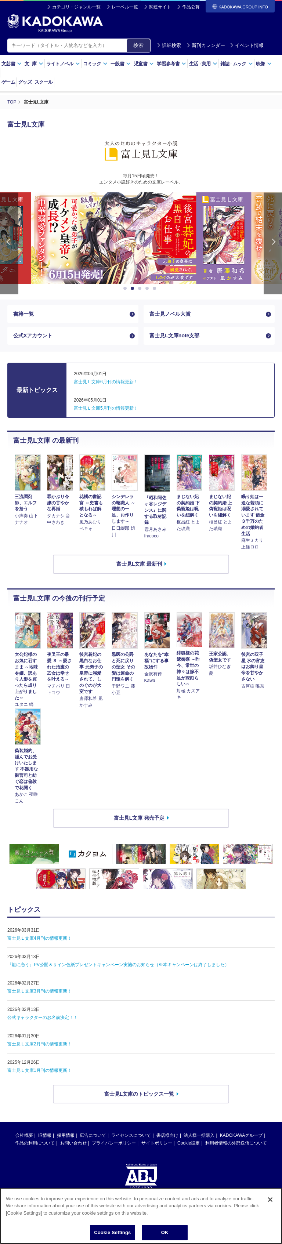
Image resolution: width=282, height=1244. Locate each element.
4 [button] (148, 288)
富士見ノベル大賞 (170, 314)
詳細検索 (169, 45)
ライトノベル (63, 63)
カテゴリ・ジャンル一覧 (76, 7)
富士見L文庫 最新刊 (139, 564)
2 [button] (134, 288)
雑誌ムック (236, 63)
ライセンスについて (131, 1135)
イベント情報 (247, 45)
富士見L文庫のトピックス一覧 (139, 1094)
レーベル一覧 (125, 7)
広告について (93, 1135)
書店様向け (167, 1135)
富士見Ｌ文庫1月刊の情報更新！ (39, 1070)
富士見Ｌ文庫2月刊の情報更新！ (39, 1044)
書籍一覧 (23, 314)
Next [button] (273, 243)
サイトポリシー (156, 1143)
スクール (44, 82)
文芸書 (11, 63)
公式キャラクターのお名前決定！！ (42, 1017)
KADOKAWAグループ (241, 1135)
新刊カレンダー (206, 45)
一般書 (121, 63)
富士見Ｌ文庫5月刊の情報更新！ (106, 408)
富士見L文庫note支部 (174, 335)
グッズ (25, 82)
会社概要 (24, 1135)
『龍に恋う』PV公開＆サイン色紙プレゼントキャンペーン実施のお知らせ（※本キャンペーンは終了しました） (118, 964)
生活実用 (203, 63)
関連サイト (160, 7)
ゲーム (8, 82)
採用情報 (66, 1135)
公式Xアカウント (33, 335)
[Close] (270, 1216)
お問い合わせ (73, 1143)
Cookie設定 (188, 1143)
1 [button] (126, 288)
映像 (264, 63)
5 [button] (156, 288)
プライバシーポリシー (114, 1143)
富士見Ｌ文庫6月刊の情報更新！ (106, 381)
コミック (95, 63)
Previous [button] (9, 243)
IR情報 (44, 1135)
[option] (141, 238)
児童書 (144, 63)
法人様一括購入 (199, 1135)
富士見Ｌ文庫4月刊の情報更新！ (39, 938)
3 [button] (141, 288)
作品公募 (191, 7)
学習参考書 (171, 63)
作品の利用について (35, 1143)
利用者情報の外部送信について (236, 1143)
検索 (138, 45)
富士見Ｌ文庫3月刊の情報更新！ (39, 991)
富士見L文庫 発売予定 (139, 818)
